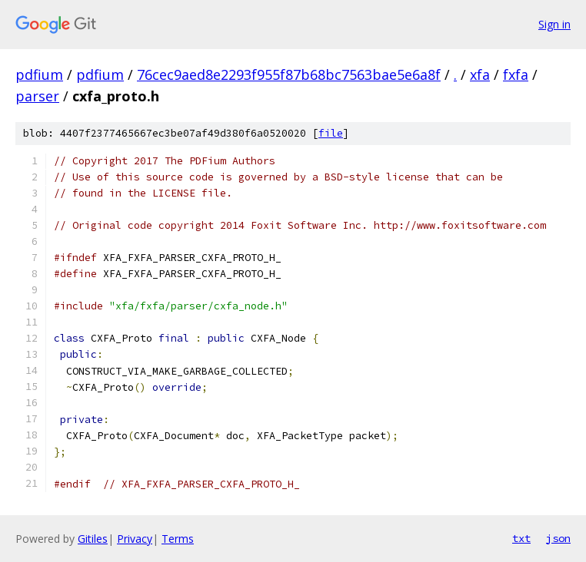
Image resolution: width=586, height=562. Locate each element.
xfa (480, 74)
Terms (177, 538)
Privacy (134, 538)
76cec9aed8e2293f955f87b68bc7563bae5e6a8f (289, 74)
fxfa (515, 74)
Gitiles (93, 538)
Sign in (554, 24)
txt (521, 538)
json (558, 538)
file (330, 133)
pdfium (39, 74)
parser (37, 96)
